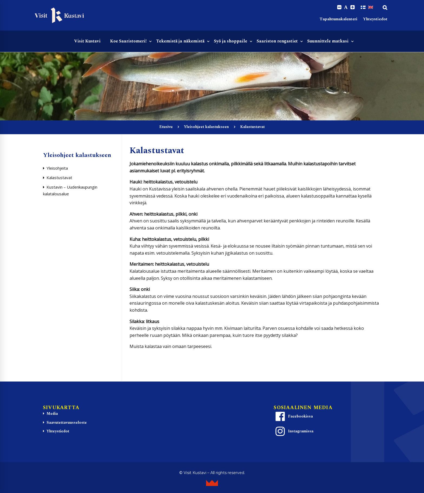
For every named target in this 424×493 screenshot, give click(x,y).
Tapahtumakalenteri (338, 19)
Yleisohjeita (57, 168)
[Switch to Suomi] (363, 7)
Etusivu (166, 127)
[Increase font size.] (352, 7)
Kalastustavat (59, 177)
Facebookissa (293, 416)
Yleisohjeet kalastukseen (206, 127)
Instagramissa (293, 431)
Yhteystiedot (375, 19)
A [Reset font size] (346, 7)
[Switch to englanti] (371, 7)
